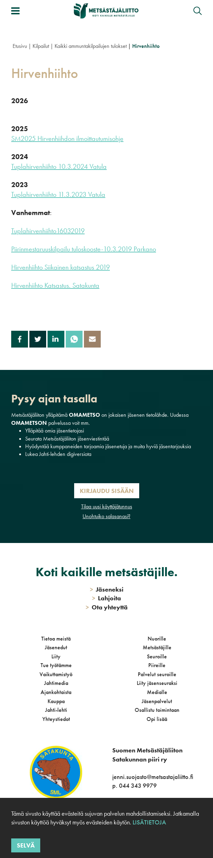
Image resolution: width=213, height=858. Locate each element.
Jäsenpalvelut (157, 701)
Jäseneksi (106, 589)
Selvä (26, 845)
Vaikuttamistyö (56, 674)
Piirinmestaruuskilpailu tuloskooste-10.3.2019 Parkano (83, 248)
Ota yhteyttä (107, 607)
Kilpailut (41, 46)
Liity (56, 656)
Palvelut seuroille (157, 674)
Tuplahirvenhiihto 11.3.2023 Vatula (58, 194)
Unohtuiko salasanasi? (106, 516)
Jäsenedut (56, 647)
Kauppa (56, 701)
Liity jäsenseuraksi (157, 683)
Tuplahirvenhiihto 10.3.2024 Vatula (59, 166)
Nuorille (157, 638)
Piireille (156, 665)
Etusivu (20, 46)
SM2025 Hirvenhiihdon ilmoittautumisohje (67, 138)
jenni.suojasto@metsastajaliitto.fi (152, 777)
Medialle (157, 692)
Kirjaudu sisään (107, 491)
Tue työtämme (56, 665)
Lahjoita (106, 598)
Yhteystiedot (56, 719)
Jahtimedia (56, 683)
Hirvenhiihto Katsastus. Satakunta (55, 285)
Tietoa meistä (56, 638)
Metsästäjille (157, 647)
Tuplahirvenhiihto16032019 (48, 230)
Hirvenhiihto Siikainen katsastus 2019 (60, 267)
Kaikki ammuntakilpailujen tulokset (91, 46)
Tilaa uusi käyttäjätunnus (106, 506)
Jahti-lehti (56, 710)
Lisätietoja (149, 822)
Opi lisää (157, 719)
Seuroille (157, 656)
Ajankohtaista (56, 692)
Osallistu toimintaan (157, 710)
